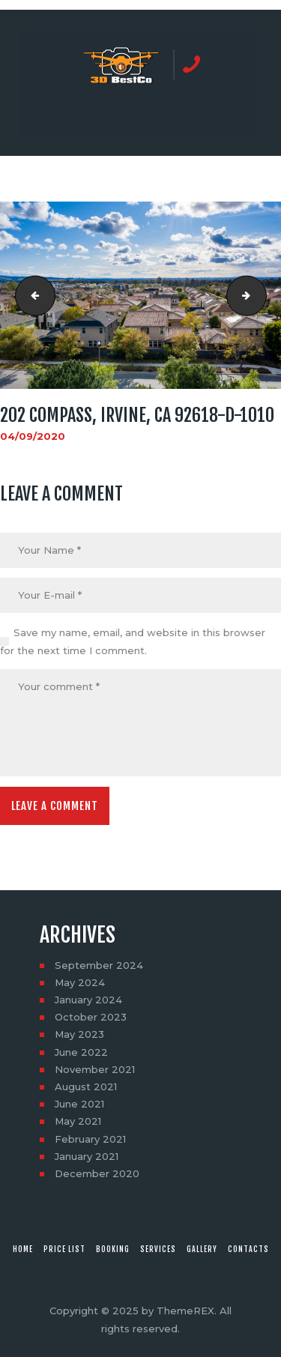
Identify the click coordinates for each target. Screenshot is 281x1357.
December (97, 1173)
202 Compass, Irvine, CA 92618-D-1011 (261, 295)
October (91, 1017)
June (81, 1052)
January (88, 1000)
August (86, 1086)
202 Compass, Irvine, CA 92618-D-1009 (30, 295)
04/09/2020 (32, 436)
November (95, 1069)
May (80, 982)
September (99, 965)
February (90, 1139)
